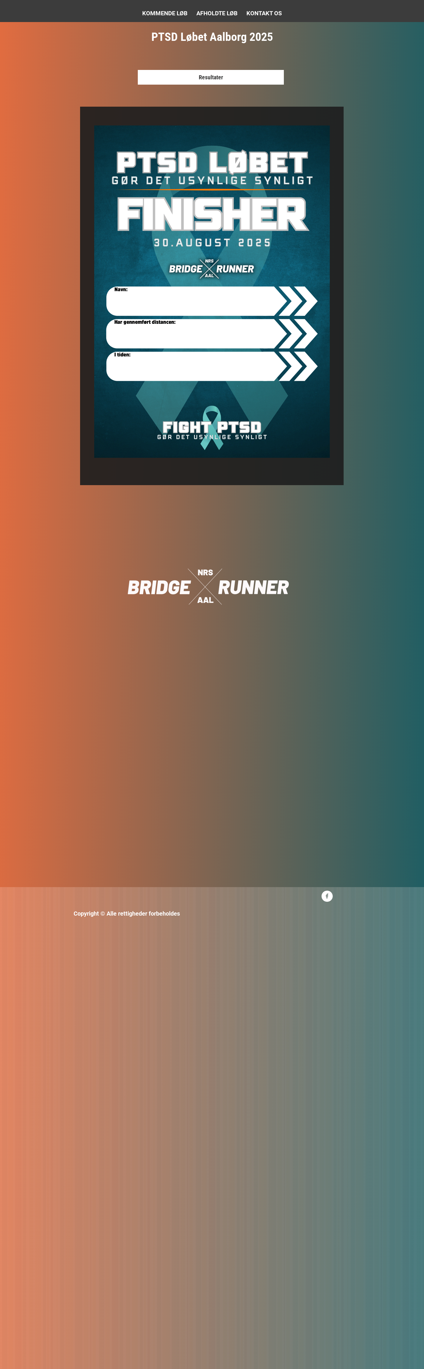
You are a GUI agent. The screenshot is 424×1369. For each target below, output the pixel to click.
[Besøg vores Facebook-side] (327, 896)
